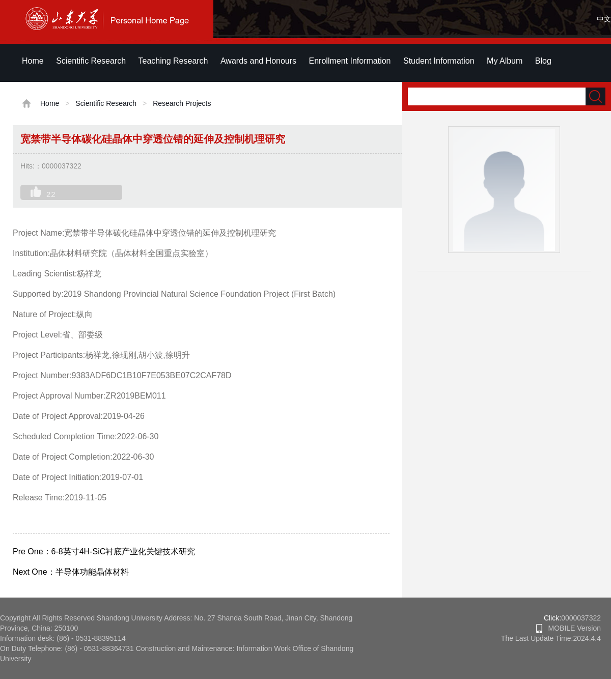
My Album (504, 60)
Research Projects (182, 103)
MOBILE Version (568, 628)
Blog (543, 60)
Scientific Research (91, 60)
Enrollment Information (350, 60)
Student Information (439, 60)
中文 (604, 19)
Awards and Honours (258, 60)
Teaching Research (173, 60)
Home (33, 60)
